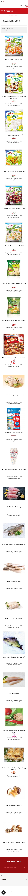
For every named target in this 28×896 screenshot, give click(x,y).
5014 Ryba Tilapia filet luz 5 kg (14, 507)
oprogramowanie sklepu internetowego (12, 891)
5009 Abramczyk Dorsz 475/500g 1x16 (14, 432)
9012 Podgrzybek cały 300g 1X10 (14, 805)
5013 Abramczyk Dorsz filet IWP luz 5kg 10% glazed (14, 469)
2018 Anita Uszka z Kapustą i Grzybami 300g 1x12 (13, 320)
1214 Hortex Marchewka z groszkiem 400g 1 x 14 (13, 171)
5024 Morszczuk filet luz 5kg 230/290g (14, 618)
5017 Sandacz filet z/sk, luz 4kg (13, 581)
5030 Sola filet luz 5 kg (14, 693)
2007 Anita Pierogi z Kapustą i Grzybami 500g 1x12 (14, 283)
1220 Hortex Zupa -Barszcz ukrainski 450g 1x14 (14, 208)
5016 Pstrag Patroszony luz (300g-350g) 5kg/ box (13, 544)
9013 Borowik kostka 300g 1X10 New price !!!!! (13, 842)
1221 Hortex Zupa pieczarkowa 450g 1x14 (14, 245)
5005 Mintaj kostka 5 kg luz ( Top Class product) (14, 395)
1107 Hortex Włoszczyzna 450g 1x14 (13, 59)
